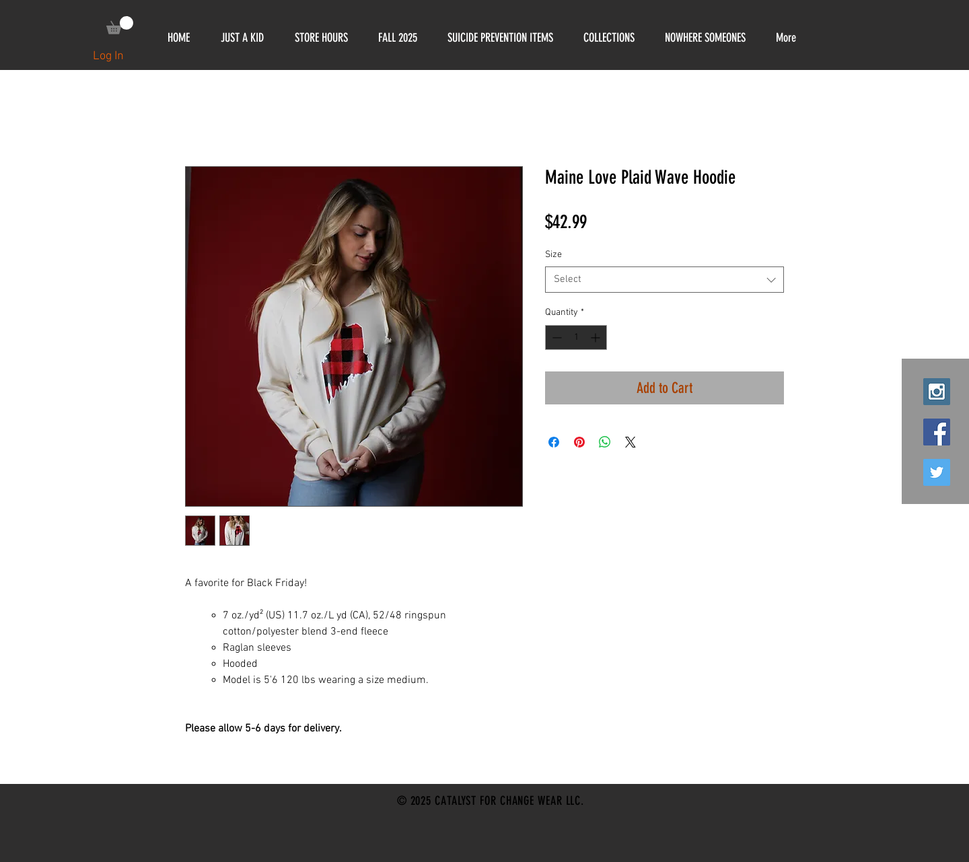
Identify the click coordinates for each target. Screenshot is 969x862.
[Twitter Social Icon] (936, 472)
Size (553, 254)
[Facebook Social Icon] (936, 432)
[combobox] (664, 279)
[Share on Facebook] (554, 442)
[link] (119, 25)
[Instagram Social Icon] (936, 391)
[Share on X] (630, 442)
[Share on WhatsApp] (605, 442)
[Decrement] (555, 337)
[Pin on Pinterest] (579, 442)
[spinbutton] (576, 337)
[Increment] (596, 337)
